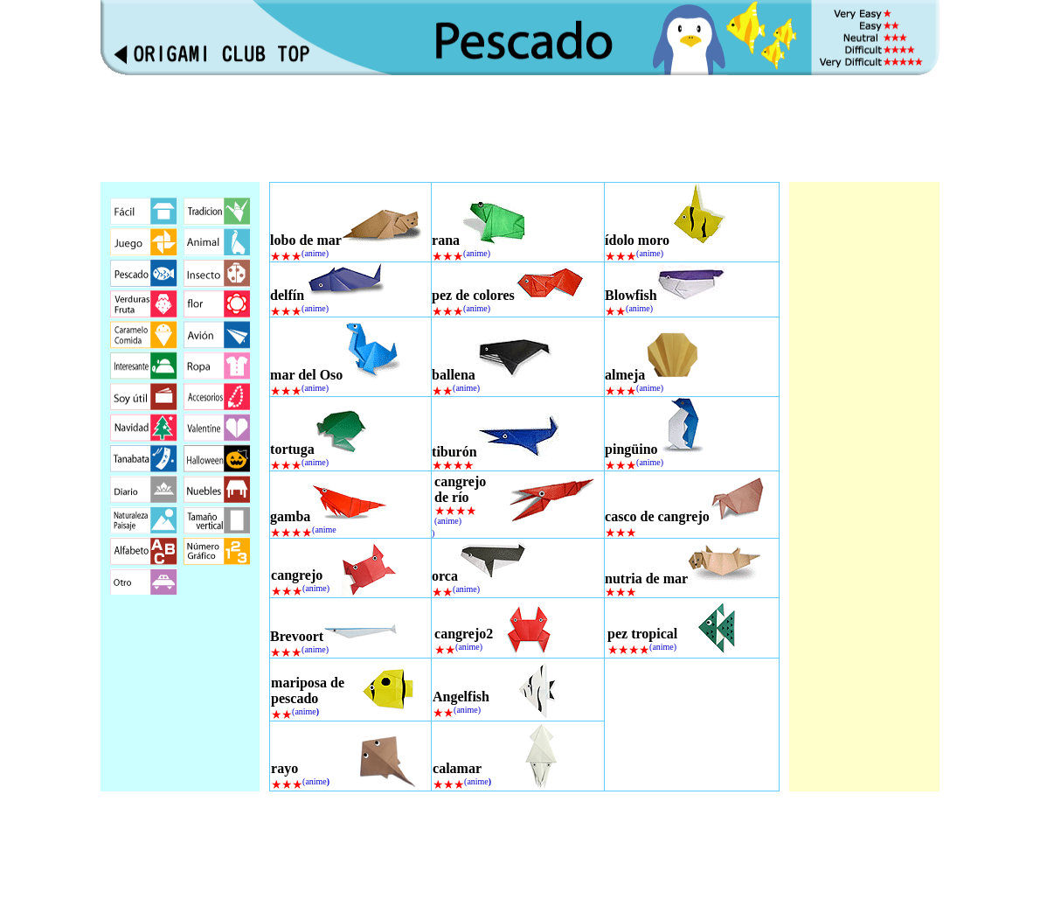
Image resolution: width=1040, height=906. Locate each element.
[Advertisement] (520, 128)
